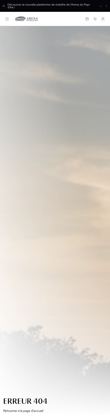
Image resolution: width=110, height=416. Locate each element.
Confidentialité (17, 305)
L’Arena (12, 261)
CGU (9, 298)
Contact (65, 265)
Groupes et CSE (18, 268)
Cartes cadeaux (13, 243)
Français (40, 337)
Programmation (19, 234)
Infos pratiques (18, 251)
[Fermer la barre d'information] (106, 6)
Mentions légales (13, 283)
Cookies (12, 312)
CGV (9, 292)
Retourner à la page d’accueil (23, 137)
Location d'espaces (65, 249)
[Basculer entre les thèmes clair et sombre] (97, 338)
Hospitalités (68, 241)
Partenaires (67, 258)
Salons (63, 234)
